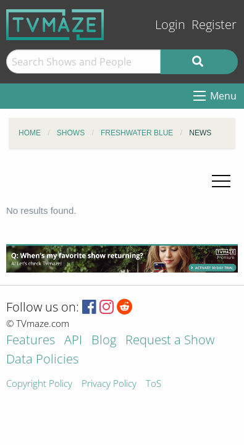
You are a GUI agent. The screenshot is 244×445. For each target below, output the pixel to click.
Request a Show (169, 341)
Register (214, 24)
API (73, 341)
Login (170, 24)
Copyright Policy (39, 384)
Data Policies (42, 360)
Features (30, 341)
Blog (103, 341)
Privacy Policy (109, 384)
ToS (153, 384)
